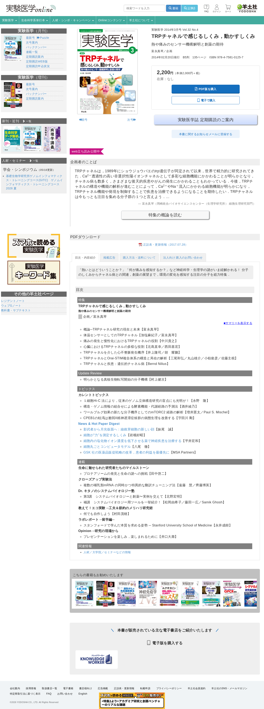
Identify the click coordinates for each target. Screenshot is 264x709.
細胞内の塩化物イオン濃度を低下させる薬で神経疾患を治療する (133, 441)
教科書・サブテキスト (16, 310)
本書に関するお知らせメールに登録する (205, 134)
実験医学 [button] (9, 20)
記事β (189, 8)
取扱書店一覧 (49, 688)
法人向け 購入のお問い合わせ (183, 257)
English (83, 693)
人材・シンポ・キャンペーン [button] (73, 20)
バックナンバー (36, 47)
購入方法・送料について (139, 257)
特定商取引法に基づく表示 (25, 693)
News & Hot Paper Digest (99, 423)
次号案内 (32, 42)
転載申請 (145, 688)
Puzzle (43, 37)
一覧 (26, 121)
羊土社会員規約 (197, 688)
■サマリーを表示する (238, 323)
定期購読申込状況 (38, 66)
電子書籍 (68, 688)
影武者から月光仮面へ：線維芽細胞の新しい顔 (119, 429)
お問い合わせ (65, 693)
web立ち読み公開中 (86, 151)
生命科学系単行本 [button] (34, 20)
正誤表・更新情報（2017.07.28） (165, 244)
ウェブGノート (11, 305)
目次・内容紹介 (85, 257)
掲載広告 (109, 257)
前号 (83, 119)
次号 (131, 119)
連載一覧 (32, 52)
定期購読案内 (35, 56)
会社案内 (15, 688)
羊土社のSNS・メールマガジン (229, 688)
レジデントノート (13, 300)
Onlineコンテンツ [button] (111, 20)
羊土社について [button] (141, 20)
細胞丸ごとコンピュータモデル (107, 446)
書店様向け (85, 688)
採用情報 (31, 688)
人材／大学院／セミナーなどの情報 (107, 552)
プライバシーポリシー (169, 688)
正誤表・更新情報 (124, 688)
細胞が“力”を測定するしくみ (105, 435)
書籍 (173, 8)
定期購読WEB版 (37, 61)
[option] (12, 139)
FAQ (49, 693)
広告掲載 (103, 688)
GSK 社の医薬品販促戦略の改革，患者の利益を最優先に (127, 452)
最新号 (30, 37)
